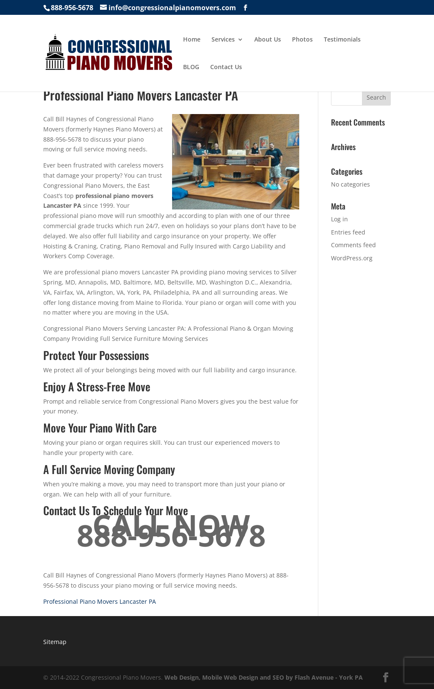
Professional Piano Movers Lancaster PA (99, 601)
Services (223, 39)
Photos (302, 39)
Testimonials (342, 39)
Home (191, 39)
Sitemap (55, 642)
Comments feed (353, 245)
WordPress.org (352, 258)
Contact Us (226, 67)
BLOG (191, 67)
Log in (339, 219)
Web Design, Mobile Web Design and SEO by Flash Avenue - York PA (263, 677)
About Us (267, 39)
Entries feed (348, 232)
